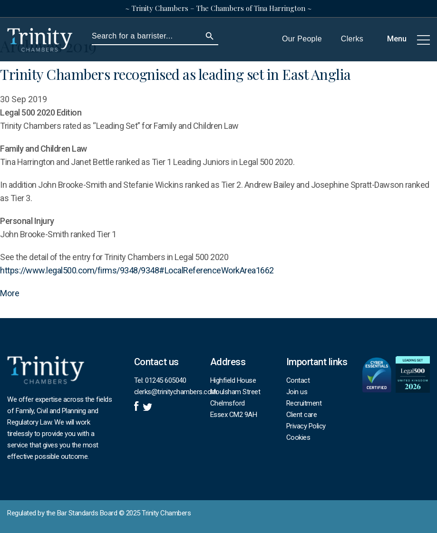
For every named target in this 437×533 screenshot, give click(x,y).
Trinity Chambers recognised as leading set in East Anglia (175, 74)
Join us (297, 392)
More (9, 293)
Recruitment (304, 403)
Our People (302, 39)
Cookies (298, 437)
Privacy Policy (306, 426)
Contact (298, 380)
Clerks (352, 39)
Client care (301, 414)
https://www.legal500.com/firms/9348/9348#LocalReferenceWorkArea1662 (137, 270)
